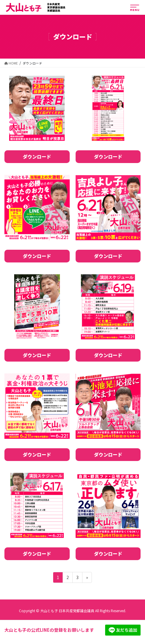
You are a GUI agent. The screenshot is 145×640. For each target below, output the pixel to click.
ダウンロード (37, 156)
